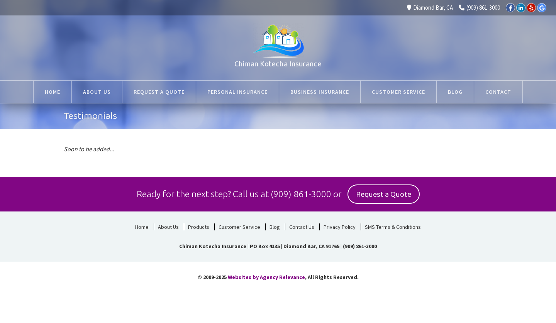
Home (142, 226)
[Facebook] (510, 7)
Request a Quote (383, 194)
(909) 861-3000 (479, 7)
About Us (168, 226)
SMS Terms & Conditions (393, 226)
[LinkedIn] (520, 7)
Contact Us (301, 226)
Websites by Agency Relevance (266, 277)
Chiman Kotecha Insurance (278, 64)
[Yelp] (531, 7)
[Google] (541, 7)
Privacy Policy (340, 226)
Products (198, 226)
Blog (275, 226)
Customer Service (239, 226)
